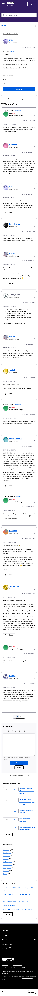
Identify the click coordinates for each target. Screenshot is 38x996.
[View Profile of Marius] (12, 253)
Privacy (4, 967)
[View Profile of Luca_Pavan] (14, 224)
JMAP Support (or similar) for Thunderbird (15, 901)
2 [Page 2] (20, 717)
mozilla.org (5, 965)
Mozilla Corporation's (9, 971)
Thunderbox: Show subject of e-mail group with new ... (26, 802)
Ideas (4, 25)
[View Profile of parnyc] (12, 676)
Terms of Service (17, 965)
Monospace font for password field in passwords (17, 909)
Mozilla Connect (11, 4)
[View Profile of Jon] (13, 113)
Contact (23, 967)
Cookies (13, 967)
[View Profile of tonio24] (12, 370)
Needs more (6, 856)
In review (5, 859)
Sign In (32, 4)
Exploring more (7, 862)
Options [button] (35, 25)
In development (7, 865)
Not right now (7, 868)
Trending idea (7, 853)
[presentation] (5, 731)
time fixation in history (11, 34)
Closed (5, 874)
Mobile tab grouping (9, 905)
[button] (5, 83)
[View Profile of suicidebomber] (15, 439)
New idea (12, 51)
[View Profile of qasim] (11, 186)
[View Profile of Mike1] (11, 40)
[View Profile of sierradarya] (14, 586)
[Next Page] (23, 717)
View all (7, 834)
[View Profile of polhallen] (13, 531)
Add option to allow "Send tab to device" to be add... (26, 791)
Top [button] (2, 992)
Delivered (6, 871)
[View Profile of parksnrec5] (14, 144)
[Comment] (19, 89)
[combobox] (19, 15)
